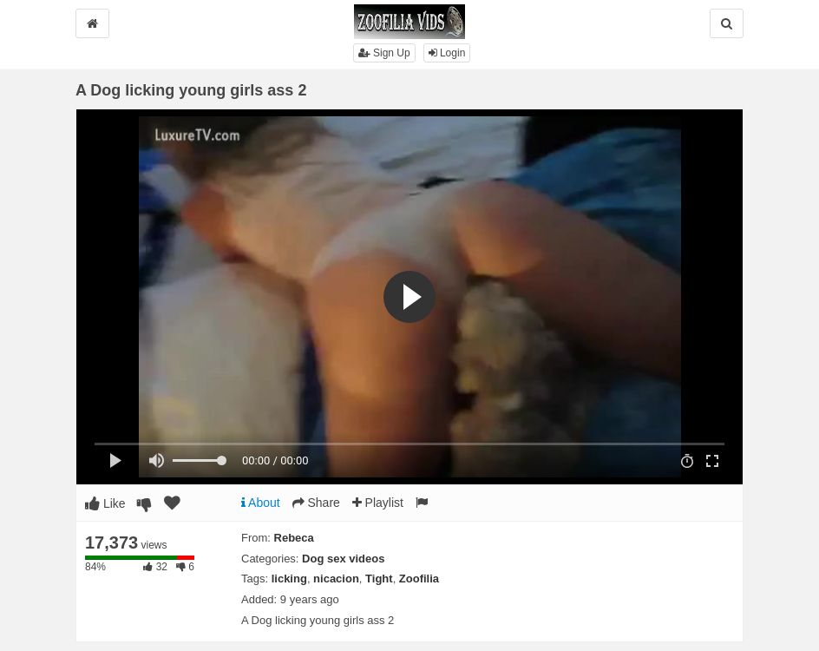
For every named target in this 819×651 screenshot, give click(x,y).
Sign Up (384, 53)
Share (316, 503)
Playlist (377, 503)
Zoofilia (419, 578)
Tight (379, 578)
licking (289, 578)
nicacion (336, 578)
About (260, 503)
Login (447, 53)
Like (105, 503)
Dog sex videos (343, 558)
